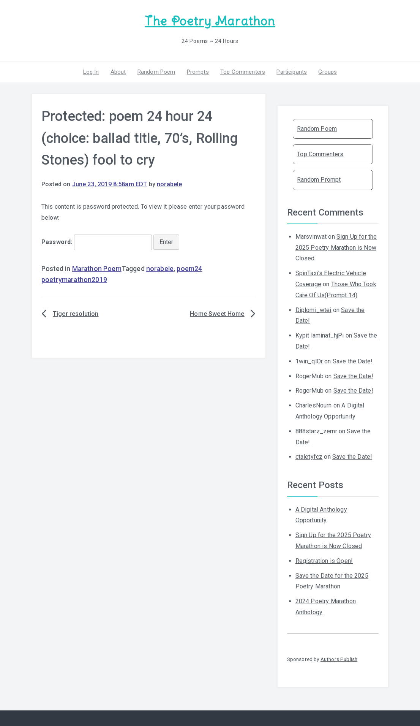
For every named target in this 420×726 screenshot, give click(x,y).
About (118, 71)
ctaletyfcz (309, 456)
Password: (96, 242)
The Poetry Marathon (210, 21)
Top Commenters (242, 71)
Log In (91, 71)
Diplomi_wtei (313, 310)
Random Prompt (319, 179)
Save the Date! (353, 361)
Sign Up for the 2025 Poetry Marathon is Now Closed (336, 247)
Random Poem (156, 71)
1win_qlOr (309, 361)
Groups (327, 71)
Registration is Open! (324, 560)
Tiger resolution (76, 313)
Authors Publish (339, 659)
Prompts (198, 71)
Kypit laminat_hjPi (319, 335)
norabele (169, 184)
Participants (291, 71)
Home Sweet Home (217, 313)
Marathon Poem (97, 269)
